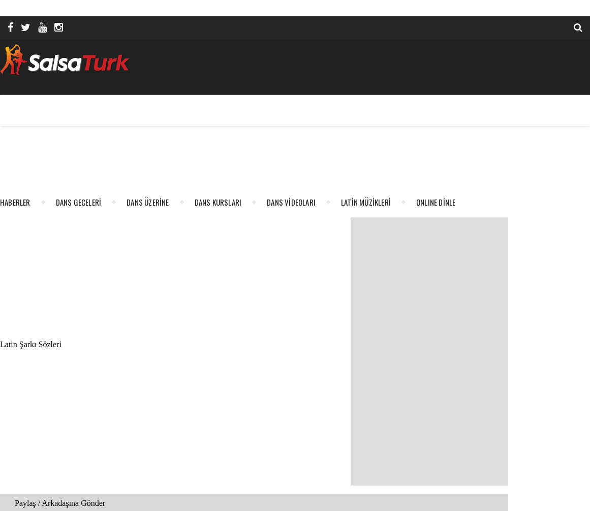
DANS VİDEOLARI (291, 202)
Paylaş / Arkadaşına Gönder (60, 503)
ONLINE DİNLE (435, 202)
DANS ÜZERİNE (148, 202)
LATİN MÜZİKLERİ (366, 202)
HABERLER (15, 202)
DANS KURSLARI (218, 202)
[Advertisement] (367, 115)
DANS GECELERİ (79, 202)
